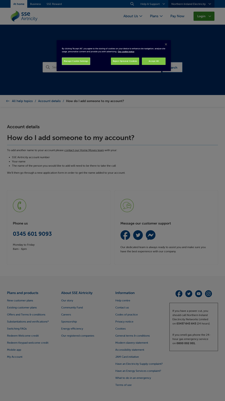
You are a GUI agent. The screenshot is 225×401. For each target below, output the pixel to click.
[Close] (166, 44)
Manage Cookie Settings (76, 61)
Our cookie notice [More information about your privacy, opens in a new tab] (126, 51)
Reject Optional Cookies (125, 61)
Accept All (154, 61)
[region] (114, 55)
